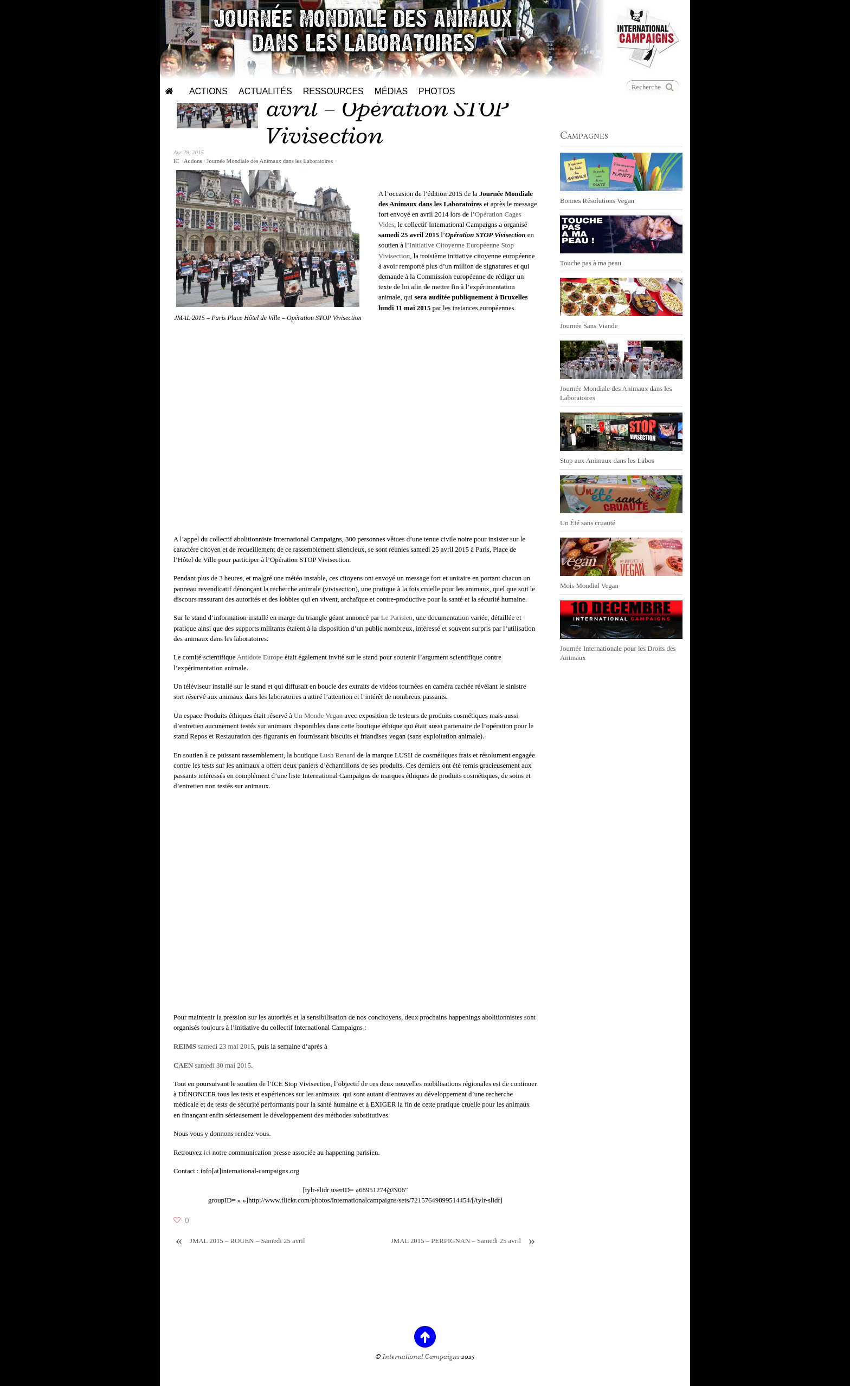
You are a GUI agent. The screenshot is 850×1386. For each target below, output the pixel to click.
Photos (436, 91)
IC (176, 161)
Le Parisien (397, 618)
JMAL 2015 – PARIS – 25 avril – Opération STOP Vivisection (387, 108)
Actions (208, 91)
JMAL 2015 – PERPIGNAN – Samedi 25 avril (464, 1241)
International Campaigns (421, 1356)
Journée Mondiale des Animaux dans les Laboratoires (270, 161)
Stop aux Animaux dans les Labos (607, 461)
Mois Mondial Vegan (589, 586)
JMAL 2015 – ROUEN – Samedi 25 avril (239, 1241)
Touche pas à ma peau (590, 263)
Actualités (265, 91)
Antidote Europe (260, 657)
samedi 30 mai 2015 (212, 1065)
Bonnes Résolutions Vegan (597, 201)
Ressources (333, 91)
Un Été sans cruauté (587, 523)
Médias (391, 91)
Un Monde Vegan (318, 716)
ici (207, 1152)
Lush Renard (338, 755)
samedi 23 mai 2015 (213, 1046)
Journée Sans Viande (588, 326)
